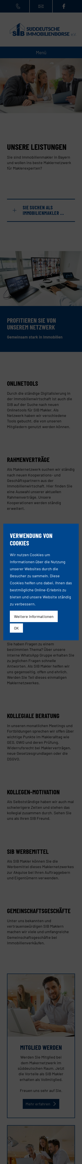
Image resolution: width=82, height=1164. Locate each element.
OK (16, 628)
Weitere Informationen (34, 616)
